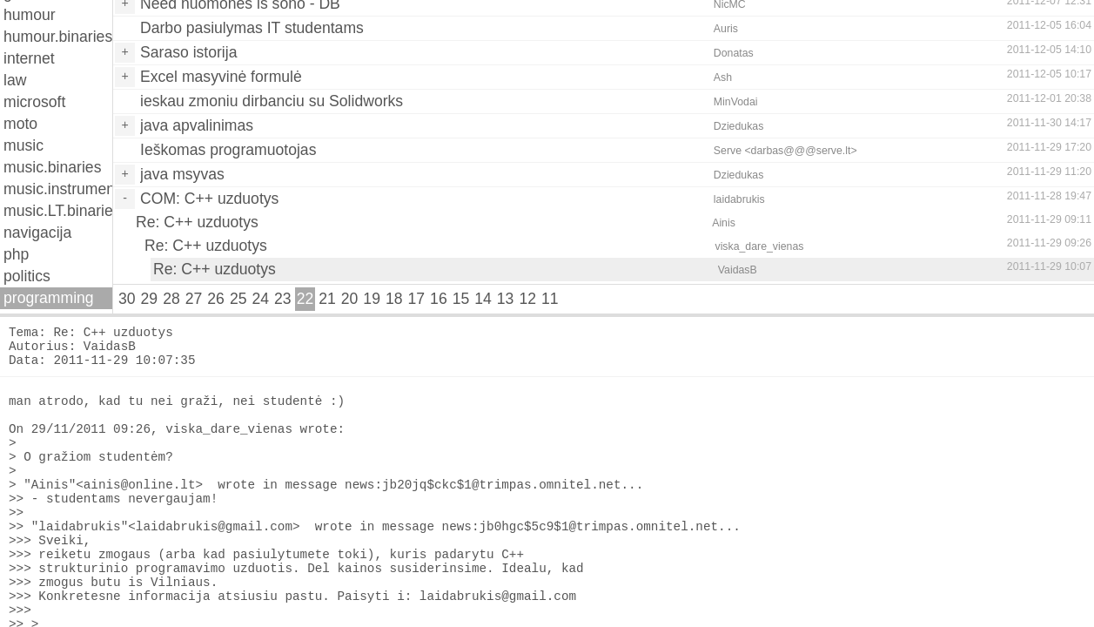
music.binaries (52, 167)
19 (371, 298)
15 (461, 298)
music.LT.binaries (57, 210)
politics (26, 276)
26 (216, 298)
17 (417, 298)
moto (20, 123)
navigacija (37, 232)
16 (438, 298)
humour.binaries (57, 36)
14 (483, 298)
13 (505, 298)
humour (29, 15)
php (16, 254)
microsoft (34, 102)
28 (171, 298)
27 (194, 298)
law (14, 80)
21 (327, 298)
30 (127, 298)
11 (550, 298)
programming (48, 298)
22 (305, 298)
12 (527, 298)
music (23, 145)
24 (260, 298)
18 (394, 298)
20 (350, 298)
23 (283, 298)
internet (29, 58)
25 (238, 298)
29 (149, 298)
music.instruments (57, 189)
